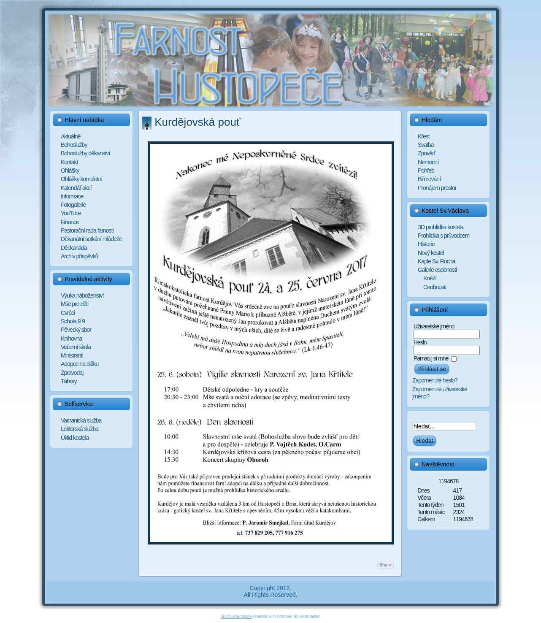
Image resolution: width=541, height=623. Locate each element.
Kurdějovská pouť (197, 122)
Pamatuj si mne (431, 358)
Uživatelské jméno (434, 326)
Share (385, 564)
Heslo (420, 342)
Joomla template (236, 616)
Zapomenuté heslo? (434, 380)
